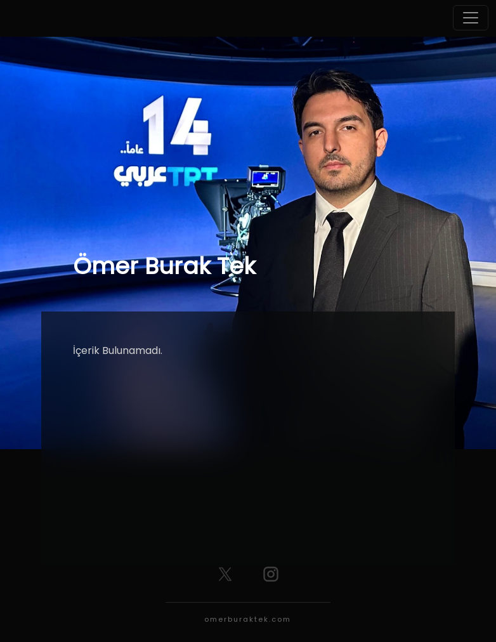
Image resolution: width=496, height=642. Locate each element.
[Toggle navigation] (470, 17)
